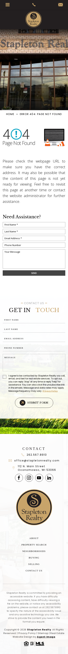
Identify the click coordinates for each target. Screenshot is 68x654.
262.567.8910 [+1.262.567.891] (34, 455)
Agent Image (46, 637)
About (34, 538)
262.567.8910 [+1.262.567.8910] (52, 607)
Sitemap (43, 633)
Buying (34, 557)
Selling (34, 564)
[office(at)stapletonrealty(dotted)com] (60, 5)
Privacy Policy (50, 391)
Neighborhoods (34, 551)
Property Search (34, 544)
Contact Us (34, 570)
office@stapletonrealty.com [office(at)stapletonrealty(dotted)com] (34, 460)
